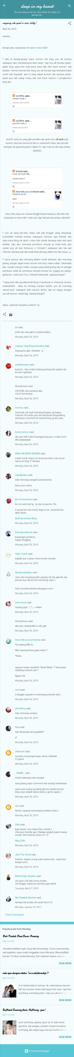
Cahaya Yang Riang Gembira (29, 346)
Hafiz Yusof (21, 553)
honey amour (22, 432)
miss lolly (41, 47)
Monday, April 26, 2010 (26, 336)
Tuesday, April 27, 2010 (27, 888)
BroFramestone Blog (26, 518)
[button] (69, 23)
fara (17, 727)
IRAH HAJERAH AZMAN (27, 453)
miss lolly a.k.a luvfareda (27, 639)
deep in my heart (37, 6)
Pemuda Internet (23, 532)
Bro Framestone (23, 499)
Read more (65, 963)
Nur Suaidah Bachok (25, 897)
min (17, 805)
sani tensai (20, 602)
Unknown (20, 751)
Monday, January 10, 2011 (28, 907)
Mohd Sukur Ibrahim (25, 876)
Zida (17, 824)
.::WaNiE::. (20, 773)
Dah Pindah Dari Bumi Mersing (21, 936)
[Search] (69, 6)
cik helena (20, 708)
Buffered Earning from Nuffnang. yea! (24, 1010)
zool (17, 689)
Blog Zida (20, 840)
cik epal (30, 47)
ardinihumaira (22, 364)
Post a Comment (14, 914)
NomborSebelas (23, 572)
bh (16, 327)
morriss (19, 407)
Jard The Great (23, 854)
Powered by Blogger (37, 1051)
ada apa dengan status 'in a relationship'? (25, 973)
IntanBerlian (21, 475)
